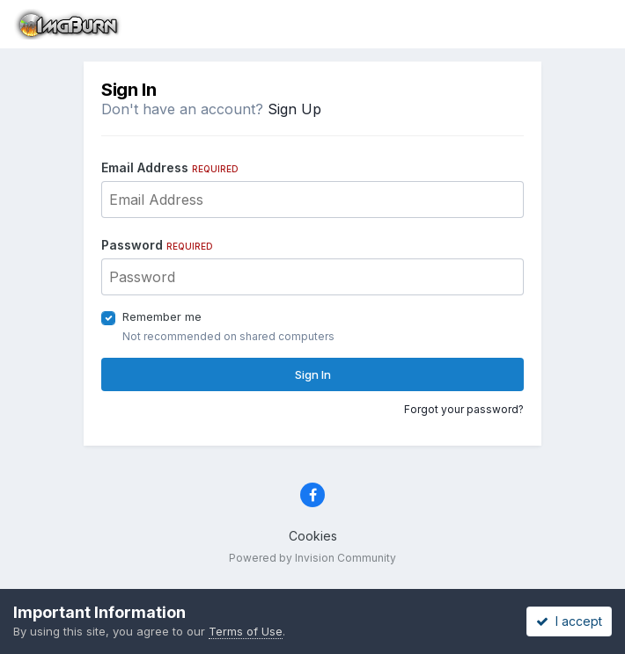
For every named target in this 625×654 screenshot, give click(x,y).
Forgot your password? (464, 409)
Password (157, 244)
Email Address (170, 167)
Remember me (162, 316)
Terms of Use (246, 631)
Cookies (313, 535)
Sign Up (294, 109)
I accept (569, 621)
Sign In (313, 374)
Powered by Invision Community (312, 557)
